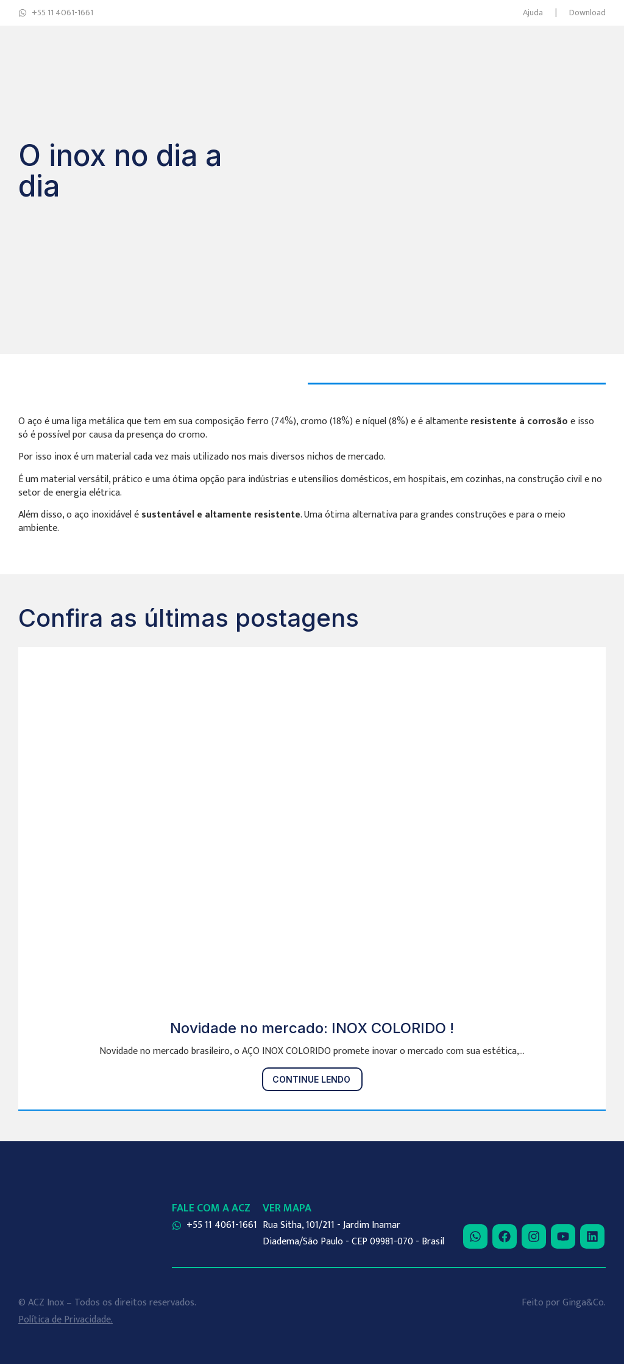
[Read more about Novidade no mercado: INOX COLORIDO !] (312, 1079)
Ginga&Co (583, 1302)
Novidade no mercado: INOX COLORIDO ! (312, 1028)
